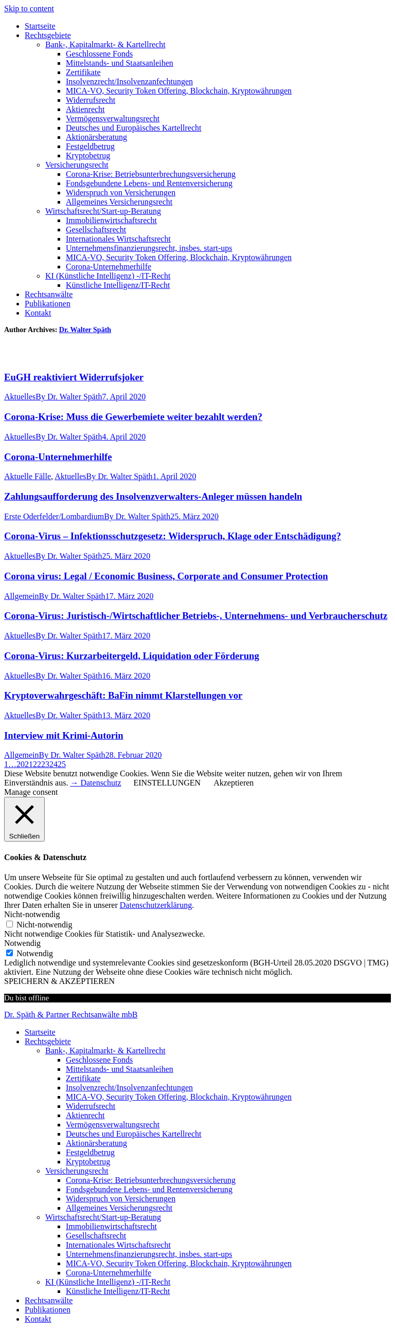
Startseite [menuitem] (40, 1032)
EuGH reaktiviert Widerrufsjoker (73, 377)
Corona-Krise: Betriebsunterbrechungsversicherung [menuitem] (151, 1180)
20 (20, 764)
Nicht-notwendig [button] (32, 914)
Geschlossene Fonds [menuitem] (99, 1059)
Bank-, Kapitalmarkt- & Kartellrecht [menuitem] (105, 1050)
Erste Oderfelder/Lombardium (54, 516)
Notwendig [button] (22, 943)
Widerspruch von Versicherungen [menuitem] (120, 1198)
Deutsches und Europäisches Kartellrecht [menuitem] (133, 1133)
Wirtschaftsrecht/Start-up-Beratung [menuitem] (103, 1217)
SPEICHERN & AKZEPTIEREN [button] (59, 981)
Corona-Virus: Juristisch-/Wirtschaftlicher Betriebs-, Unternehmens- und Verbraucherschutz (195, 615)
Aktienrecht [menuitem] (85, 1115)
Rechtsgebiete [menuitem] (48, 1041)
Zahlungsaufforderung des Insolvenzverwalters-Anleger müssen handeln (153, 496)
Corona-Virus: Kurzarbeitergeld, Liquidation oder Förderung (131, 655)
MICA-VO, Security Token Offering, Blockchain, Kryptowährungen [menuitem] (179, 1096)
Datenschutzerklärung (156, 905)
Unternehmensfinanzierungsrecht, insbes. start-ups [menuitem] (149, 1254)
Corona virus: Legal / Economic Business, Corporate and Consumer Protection (166, 576)
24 (53, 764)
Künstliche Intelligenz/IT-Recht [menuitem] (118, 1291)
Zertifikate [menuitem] (83, 1078)
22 (37, 764)
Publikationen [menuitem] (47, 1309)
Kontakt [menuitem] (38, 1319)
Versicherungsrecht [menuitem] (77, 1170)
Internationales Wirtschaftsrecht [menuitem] (118, 1244)
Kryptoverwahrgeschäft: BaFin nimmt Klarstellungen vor (123, 695)
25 (62, 764)
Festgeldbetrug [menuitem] (90, 1152)
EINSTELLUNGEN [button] (167, 782)
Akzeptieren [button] (233, 782)
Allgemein (21, 596)
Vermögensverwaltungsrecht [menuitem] (112, 1124)
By (68, 396)
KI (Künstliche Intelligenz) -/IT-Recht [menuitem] (107, 1282)
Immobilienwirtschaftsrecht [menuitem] (111, 1226)
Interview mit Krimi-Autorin (63, 735)
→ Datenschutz (95, 782)
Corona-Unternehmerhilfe (58, 456)
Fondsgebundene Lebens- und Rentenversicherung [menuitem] (149, 1189)
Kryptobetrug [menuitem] (88, 1161)
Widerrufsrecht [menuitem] (90, 1106)
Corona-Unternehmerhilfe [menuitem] (108, 1272)
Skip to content (29, 8)
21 (29, 764)
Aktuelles (19, 396)
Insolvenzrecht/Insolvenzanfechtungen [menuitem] (129, 1087)
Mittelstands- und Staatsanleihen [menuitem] (119, 1069)
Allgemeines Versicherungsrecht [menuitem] (119, 1207)
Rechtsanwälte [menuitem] (49, 1300)
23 (45, 764)
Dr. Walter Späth (85, 330)
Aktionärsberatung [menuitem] (96, 1143)
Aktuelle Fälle (27, 476)
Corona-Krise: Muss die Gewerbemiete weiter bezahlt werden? (133, 416)
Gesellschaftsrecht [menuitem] (96, 1235)
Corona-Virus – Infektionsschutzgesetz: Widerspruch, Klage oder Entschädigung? (172, 536)
